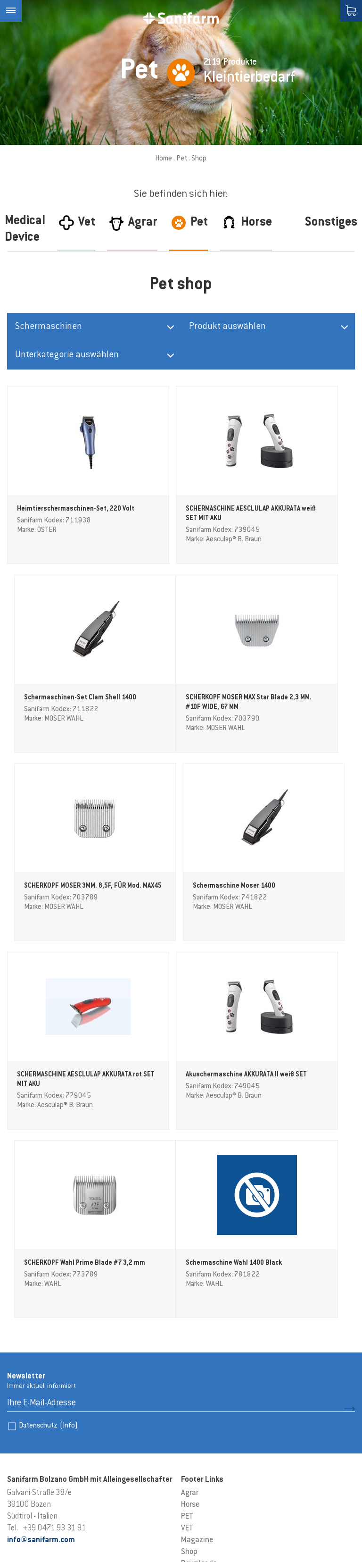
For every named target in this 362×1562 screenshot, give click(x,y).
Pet (181, 158)
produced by (38, 1546)
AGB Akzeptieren (208, 1391)
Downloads (199, 1367)
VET (187, 1332)
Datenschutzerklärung (181, 1529)
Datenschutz (48, 1229)
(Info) (69, 1229)
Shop (189, 1356)
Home (163, 158)
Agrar (189, 1297)
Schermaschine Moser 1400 (295, 696)
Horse (190, 1308)
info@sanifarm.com (41, 1344)
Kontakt (194, 1379)
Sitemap (125, 1529)
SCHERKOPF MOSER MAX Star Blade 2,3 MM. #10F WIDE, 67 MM (59, 705)
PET (187, 1320)
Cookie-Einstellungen (70, 1529)
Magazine (197, 1344)
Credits (17, 1529)
